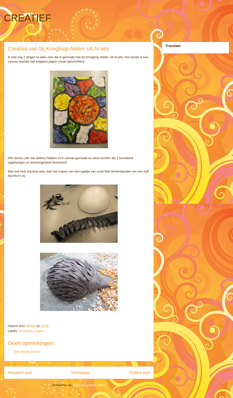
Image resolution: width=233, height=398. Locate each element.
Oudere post (139, 373)
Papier (39, 331)
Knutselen (26, 331)
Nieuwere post (20, 373)
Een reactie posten (27, 351)
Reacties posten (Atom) (89, 385)
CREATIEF (27, 18)
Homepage (80, 373)
